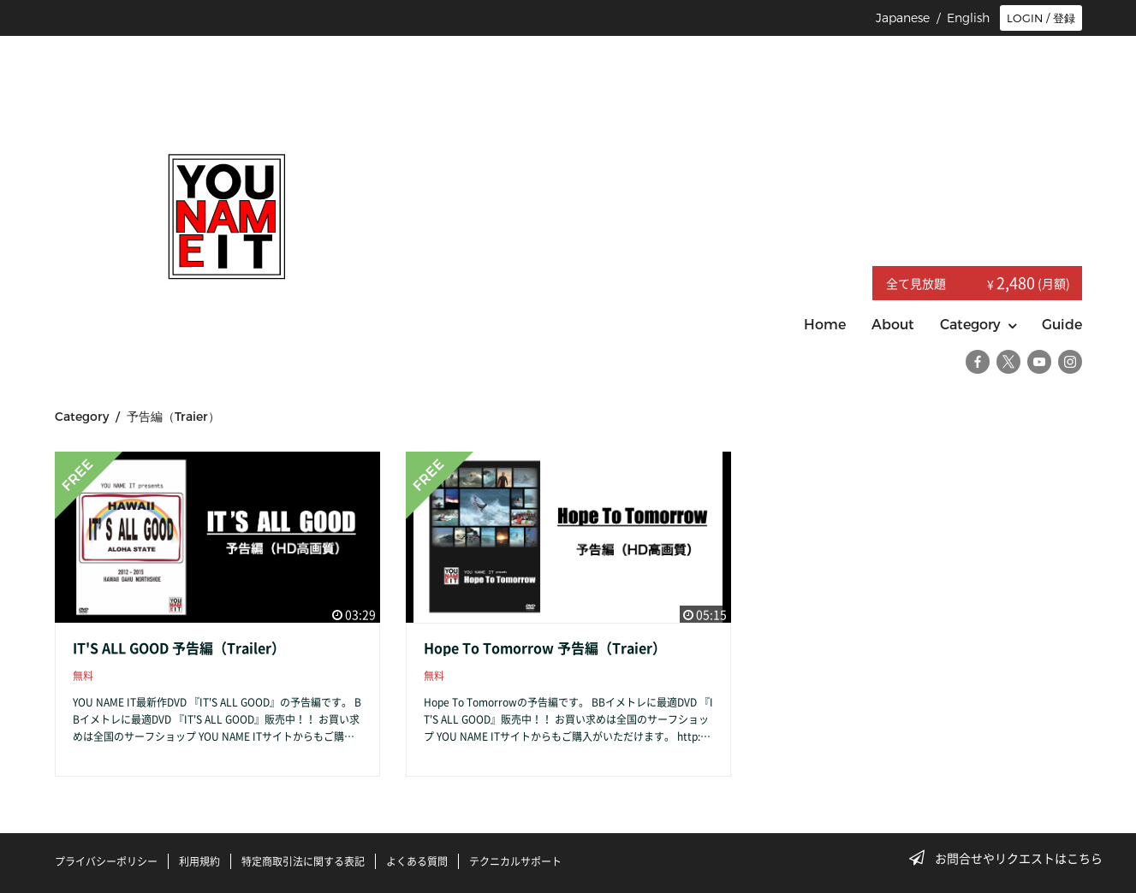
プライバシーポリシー (106, 861)
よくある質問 (417, 861)
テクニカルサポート (515, 861)
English (968, 18)
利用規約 (199, 861)
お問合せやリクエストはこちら (1011, 857)
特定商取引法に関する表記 (303, 861)
